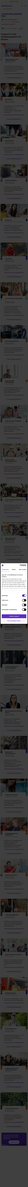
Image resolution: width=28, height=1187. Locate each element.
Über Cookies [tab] (22, 569)
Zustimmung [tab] (5, 569)
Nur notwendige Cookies (14, 620)
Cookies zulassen (14, 616)
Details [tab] (14, 569)
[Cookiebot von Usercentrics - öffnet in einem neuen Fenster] (20, 565)
